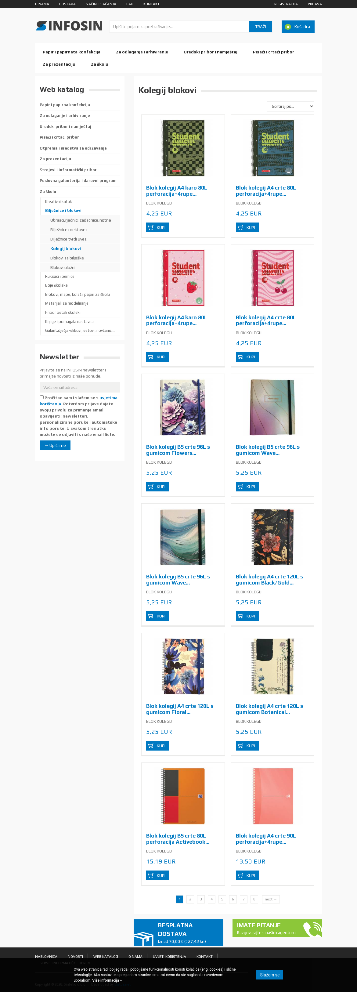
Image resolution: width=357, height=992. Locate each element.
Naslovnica (46, 956)
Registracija (286, 4)
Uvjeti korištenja (169, 956)
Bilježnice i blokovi (63, 210)
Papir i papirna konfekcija (65, 105)
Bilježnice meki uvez (69, 229)
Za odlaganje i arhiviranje (142, 51)
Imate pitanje (267, 928)
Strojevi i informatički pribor (68, 170)
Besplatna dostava (188, 932)
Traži (260, 26)
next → (271, 899)
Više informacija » (106, 980)
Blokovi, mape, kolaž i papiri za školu (77, 294)
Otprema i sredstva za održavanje (73, 148)
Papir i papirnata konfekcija (71, 51)
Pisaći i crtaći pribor (273, 51)
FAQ (129, 4)
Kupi (161, 227)
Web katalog (105, 956)
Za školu (99, 64)
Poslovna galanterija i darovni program (78, 180)
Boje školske (56, 285)
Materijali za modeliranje (66, 303)
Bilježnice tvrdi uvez (68, 239)
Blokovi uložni (62, 267)
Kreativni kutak (58, 201)
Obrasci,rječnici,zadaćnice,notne (80, 220)
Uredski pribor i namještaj (210, 51)
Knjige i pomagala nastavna (69, 321)
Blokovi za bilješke (67, 257)
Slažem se (269, 974)
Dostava (67, 4)
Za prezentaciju (59, 64)
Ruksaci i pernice (59, 276)
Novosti (75, 956)
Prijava (315, 4)
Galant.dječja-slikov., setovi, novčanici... (80, 330)
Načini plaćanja (101, 4)
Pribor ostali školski (63, 312)
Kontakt (151, 4)
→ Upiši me (55, 445)
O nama (42, 4)
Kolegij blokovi (65, 248)
